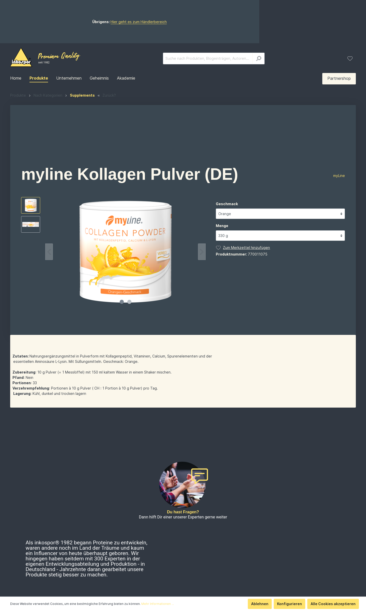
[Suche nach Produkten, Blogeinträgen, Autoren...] (208, 76)
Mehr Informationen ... (157, 604)
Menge (222, 243)
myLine (339, 193)
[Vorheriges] (49, 269)
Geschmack (227, 221)
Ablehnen (259, 604)
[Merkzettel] (350, 76)
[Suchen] (258, 76)
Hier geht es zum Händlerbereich (192, 30)
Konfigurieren (289, 604)
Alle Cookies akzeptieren (333, 604)
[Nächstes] (202, 269)
